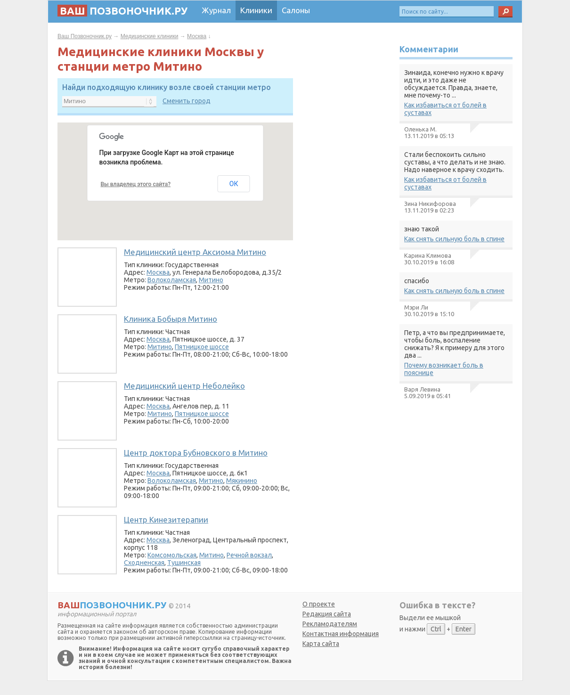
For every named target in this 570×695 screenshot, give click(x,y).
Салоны (296, 10)
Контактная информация (340, 634)
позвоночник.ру (122, 10)
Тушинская (184, 562)
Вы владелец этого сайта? (136, 184)
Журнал (216, 10)
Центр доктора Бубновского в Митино (196, 452)
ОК (233, 184)
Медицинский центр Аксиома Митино (195, 251)
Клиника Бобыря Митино (170, 318)
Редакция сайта (326, 614)
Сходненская (144, 562)
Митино (211, 280)
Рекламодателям (329, 624)
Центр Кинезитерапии (166, 519)
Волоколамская (171, 280)
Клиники (256, 10)
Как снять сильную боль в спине (454, 239)
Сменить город (187, 101)
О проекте (318, 604)
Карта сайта (320, 643)
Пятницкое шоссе (202, 347)
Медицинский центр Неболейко (184, 385)
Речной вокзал (249, 555)
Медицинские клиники (150, 36)
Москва (196, 36)
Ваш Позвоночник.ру (84, 36)
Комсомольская (171, 555)
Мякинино (241, 480)
